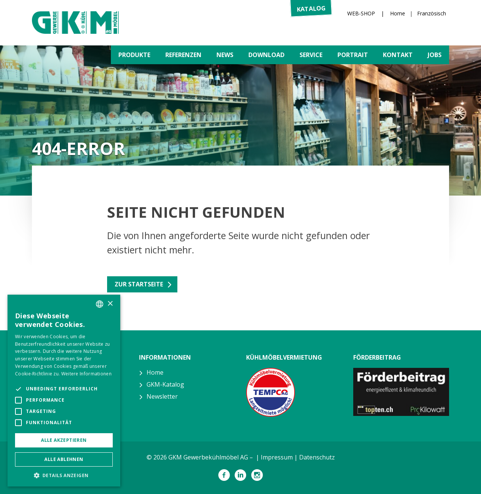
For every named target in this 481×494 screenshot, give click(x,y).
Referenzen (183, 55)
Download (266, 55)
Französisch (431, 13)
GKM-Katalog (165, 384)
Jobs (435, 55)
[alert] (64, 390)
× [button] (110, 304)
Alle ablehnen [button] (63, 459)
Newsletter (162, 396)
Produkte (134, 55)
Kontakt (398, 55)
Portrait (352, 55)
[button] (64, 475)
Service (310, 55)
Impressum (277, 457)
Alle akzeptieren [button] (63, 440)
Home (397, 13)
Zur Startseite (139, 284)
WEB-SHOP (361, 13)
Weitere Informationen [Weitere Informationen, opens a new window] (86, 373)
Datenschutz (317, 457)
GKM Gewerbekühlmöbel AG (75, 22)
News (224, 55)
